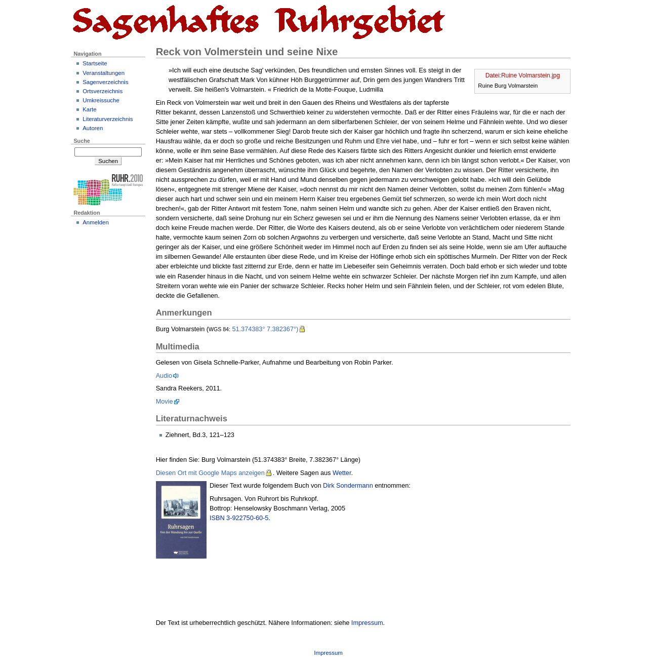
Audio (164, 375)
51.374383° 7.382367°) (265, 329)
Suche (81, 141)
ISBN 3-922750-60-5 (239, 518)
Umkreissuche (101, 100)
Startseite (95, 63)
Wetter (342, 473)
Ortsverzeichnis (103, 91)
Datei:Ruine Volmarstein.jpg (522, 75)
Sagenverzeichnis (105, 82)
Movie (164, 401)
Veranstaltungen (104, 73)
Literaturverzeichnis (108, 119)
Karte (89, 109)
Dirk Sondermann (348, 485)
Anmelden (96, 222)
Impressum (367, 622)
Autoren (93, 128)
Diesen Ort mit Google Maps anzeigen (210, 473)
